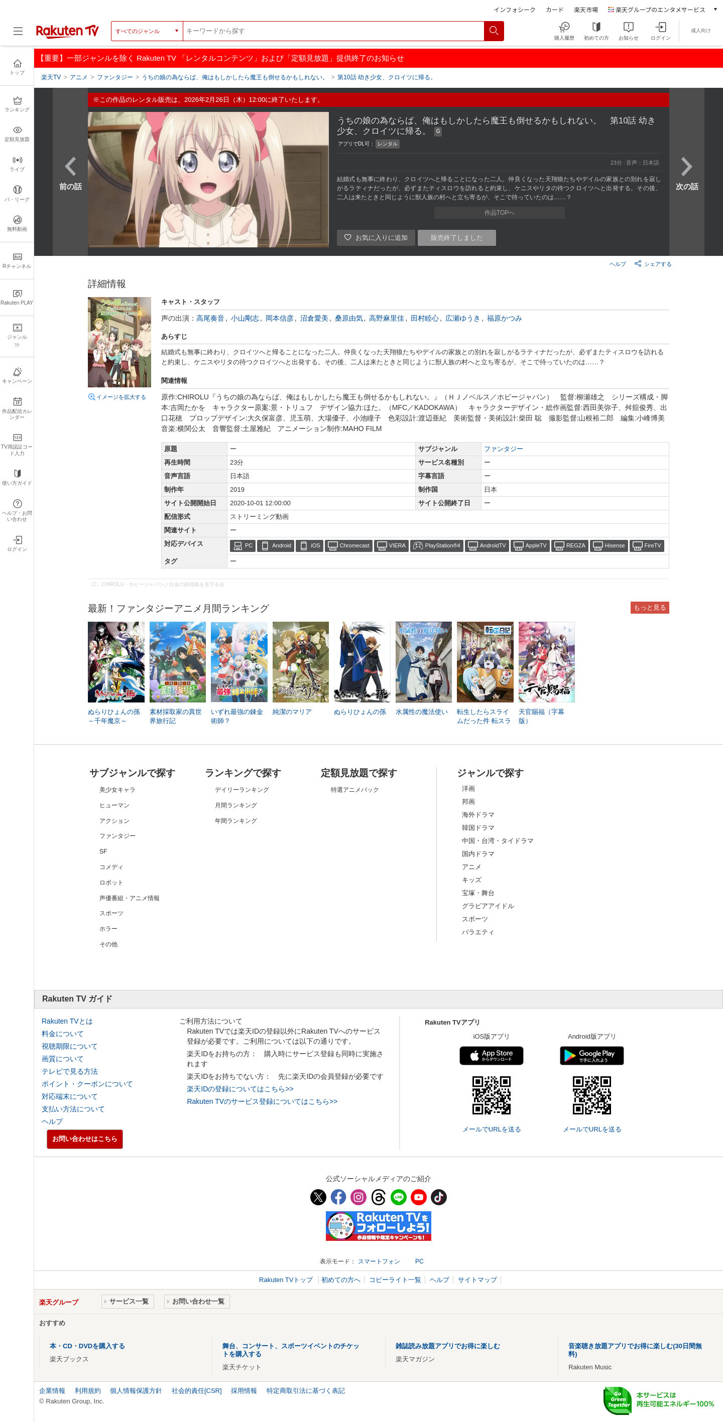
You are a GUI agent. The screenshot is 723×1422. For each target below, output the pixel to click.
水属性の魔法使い (422, 712)
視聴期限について (70, 1046)
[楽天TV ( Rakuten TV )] (67, 37)
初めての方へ (340, 1280)
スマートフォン (379, 1261)
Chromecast (355, 545)
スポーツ (475, 919)
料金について (63, 1034)
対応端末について (70, 1096)
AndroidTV (493, 545)
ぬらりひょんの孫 (360, 712)
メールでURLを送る (491, 1129)
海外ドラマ (478, 814)
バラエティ (478, 932)
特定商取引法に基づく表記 (306, 1390)
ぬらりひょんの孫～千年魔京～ (114, 716)
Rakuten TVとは (67, 1021)
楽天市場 (586, 9)
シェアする (653, 263)
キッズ (471, 880)
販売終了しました (457, 237)
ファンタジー (503, 449)
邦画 (468, 801)
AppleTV (536, 545)
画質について (63, 1059)
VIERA (397, 545)
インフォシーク (515, 9)
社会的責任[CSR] (197, 1390)
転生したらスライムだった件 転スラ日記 (484, 721)
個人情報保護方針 (136, 1390)
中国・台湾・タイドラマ (498, 840)
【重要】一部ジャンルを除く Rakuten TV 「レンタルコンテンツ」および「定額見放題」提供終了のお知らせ (220, 58)
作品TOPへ (500, 212)
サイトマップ (477, 1280)
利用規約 (88, 1390)
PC (249, 545)
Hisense (615, 545)
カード (555, 9)
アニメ (471, 867)
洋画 (468, 788)
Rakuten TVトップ (287, 1280)
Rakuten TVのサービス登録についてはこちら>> (262, 1101)
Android (281, 545)
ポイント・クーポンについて (87, 1084)
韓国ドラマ (478, 827)
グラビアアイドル (488, 906)
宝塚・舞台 (478, 893)
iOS (315, 545)
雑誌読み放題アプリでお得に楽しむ (448, 1346)
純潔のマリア (292, 712)
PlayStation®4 (442, 545)
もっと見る (650, 607)
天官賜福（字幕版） (541, 716)
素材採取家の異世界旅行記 (176, 716)
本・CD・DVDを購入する (87, 1346)
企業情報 (52, 1390)
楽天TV (51, 77)
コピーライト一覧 (395, 1280)
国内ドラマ (478, 854)
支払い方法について (73, 1109)
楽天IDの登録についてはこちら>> (240, 1089)
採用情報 (244, 1390)
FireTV (653, 545)
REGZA (575, 545)
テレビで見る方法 (70, 1071)
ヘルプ (618, 264)
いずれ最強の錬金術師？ (237, 716)
